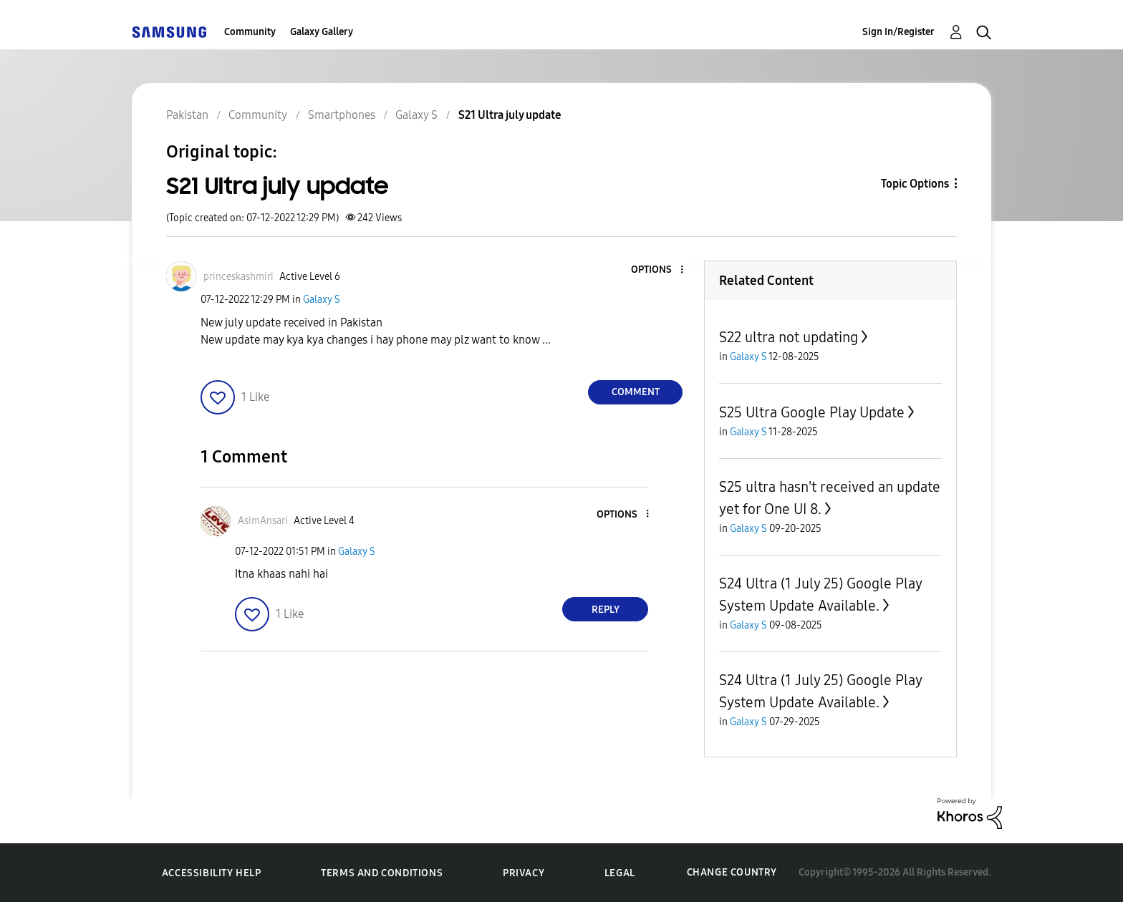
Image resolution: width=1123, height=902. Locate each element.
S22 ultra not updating (788, 337)
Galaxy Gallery (321, 32)
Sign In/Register (898, 32)
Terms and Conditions (382, 873)
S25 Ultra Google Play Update (812, 412)
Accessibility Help (211, 873)
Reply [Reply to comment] (606, 609)
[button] (658, 270)
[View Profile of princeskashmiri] (238, 277)
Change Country (732, 872)
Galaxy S (321, 300)
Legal (619, 873)
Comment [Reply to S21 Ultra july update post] (636, 392)
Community (250, 32)
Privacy (523, 873)
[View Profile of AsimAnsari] (263, 521)
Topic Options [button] (915, 183)
